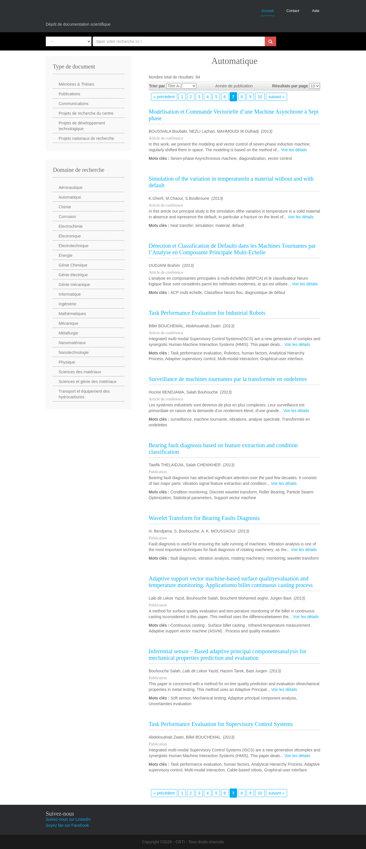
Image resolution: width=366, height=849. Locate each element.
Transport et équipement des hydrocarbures (84, 394)
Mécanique (68, 323)
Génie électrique (73, 275)
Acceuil (268, 11)
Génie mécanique (74, 284)
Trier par (157, 86)
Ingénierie (67, 304)
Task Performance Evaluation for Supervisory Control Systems (221, 724)
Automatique (70, 197)
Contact (293, 11)
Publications (69, 94)
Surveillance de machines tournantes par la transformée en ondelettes (228, 379)
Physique (67, 362)
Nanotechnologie (74, 352)
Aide (315, 11)
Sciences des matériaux (80, 372)
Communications (73, 103)
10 (260, 96)
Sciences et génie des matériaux (87, 381)
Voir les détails (294, 150)
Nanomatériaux (72, 342)
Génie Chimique (73, 265)
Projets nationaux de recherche (86, 138)
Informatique (70, 294)
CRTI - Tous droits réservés (200, 842)
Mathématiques (72, 313)
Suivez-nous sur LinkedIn (68, 819)
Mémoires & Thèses (76, 84)
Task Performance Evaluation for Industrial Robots (207, 313)
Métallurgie (68, 333)
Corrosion (67, 216)
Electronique (70, 236)
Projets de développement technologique (82, 126)
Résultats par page (290, 86)
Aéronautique (70, 187)
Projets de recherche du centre (86, 113)
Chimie (65, 207)
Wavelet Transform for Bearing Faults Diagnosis (204, 518)
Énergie (65, 255)
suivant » (276, 96)
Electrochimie (71, 226)
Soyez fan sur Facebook (67, 825)
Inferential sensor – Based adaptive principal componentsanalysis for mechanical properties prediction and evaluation (228, 654)
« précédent (164, 96)
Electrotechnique (73, 245)
